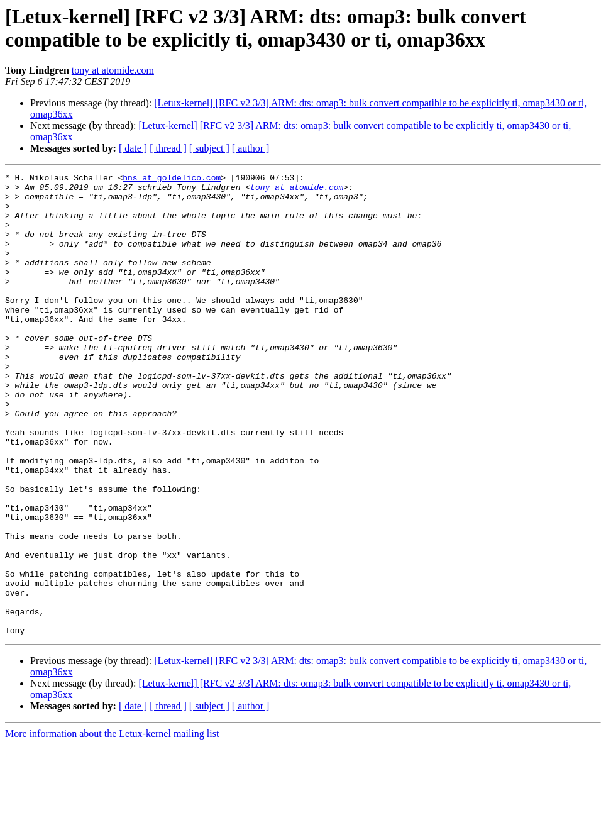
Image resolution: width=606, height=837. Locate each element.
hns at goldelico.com (172, 179)
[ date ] (133, 148)
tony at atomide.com (113, 70)
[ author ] (251, 148)
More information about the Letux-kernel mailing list (112, 826)
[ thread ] (168, 148)
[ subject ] (209, 148)
